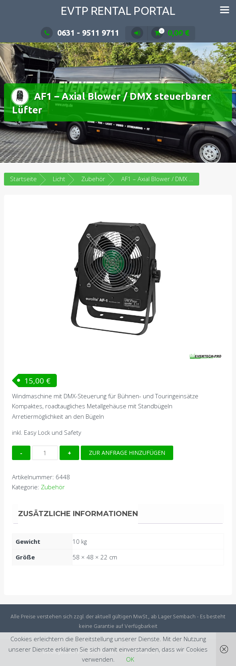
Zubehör (93, 179)
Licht (59, 179)
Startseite (23, 179)
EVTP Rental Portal (118, 10)
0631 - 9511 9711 (80, 32)
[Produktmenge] (45, 453)
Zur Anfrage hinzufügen (127, 452)
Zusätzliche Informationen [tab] (78, 513)
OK (130, 659)
